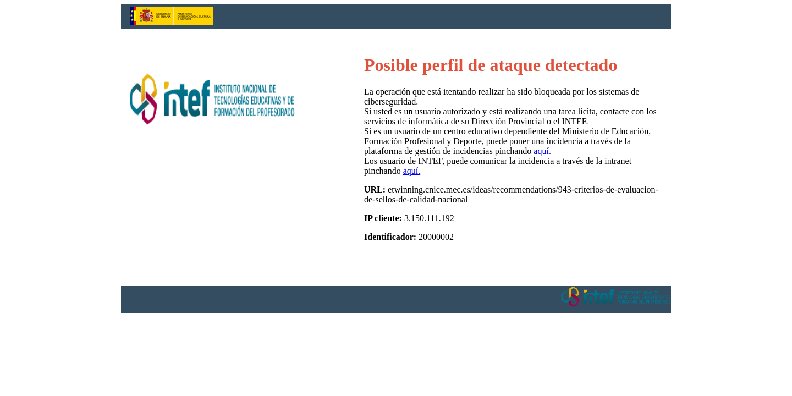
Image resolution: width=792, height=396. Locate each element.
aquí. (542, 151)
